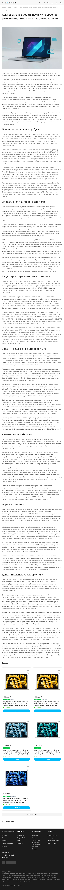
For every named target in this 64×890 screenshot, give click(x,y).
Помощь (49, 832)
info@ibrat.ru (6, 858)
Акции (4, 838)
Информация (36, 832)
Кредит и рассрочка (38, 838)
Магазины (35, 835)
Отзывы (34, 849)
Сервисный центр (7, 843)
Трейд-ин (5, 846)
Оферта (20, 885)
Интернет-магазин (8, 832)
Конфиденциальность (8, 885)
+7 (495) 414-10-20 (8, 855)
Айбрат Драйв (21, 838)
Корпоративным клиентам (37, 845)
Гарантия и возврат (53, 841)
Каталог (4, 835)
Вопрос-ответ (51, 843)
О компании (20, 835)
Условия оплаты (52, 835)
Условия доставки (52, 838)
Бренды (4, 841)
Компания (20, 832)
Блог (18, 841)
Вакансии (20, 843)
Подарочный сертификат (36, 841)
